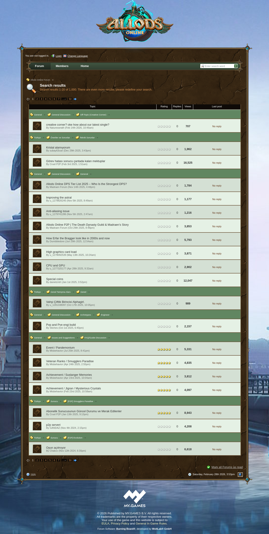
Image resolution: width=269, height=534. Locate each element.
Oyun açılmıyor (56, 447)
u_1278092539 (58, 255)
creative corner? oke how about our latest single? (77, 124)
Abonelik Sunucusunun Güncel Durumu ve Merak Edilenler (84, 411)
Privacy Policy (120, 523)
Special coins (54, 279)
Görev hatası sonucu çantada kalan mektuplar (75, 161)
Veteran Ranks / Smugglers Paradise (70, 361)
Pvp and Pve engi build (61, 324)
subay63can (56, 150)
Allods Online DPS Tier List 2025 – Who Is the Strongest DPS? (86, 184)
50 (70, 99)
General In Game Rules (151, 523)
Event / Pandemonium (60, 347)
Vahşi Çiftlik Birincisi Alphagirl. (65, 302)
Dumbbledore (57, 241)
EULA (105, 523)
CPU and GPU (55, 265)
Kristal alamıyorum (58, 147)
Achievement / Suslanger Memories (69, 374)
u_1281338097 (58, 305)
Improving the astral (58, 197)
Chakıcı (54, 450)
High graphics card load (61, 252)
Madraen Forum (58, 187)
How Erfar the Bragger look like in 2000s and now (78, 238)
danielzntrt (55, 282)
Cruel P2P (55, 164)
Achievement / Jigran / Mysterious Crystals (73, 388)
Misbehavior (56, 350)
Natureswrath (57, 127)
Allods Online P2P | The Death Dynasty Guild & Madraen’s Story (87, 224)
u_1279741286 (58, 214)
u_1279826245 (58, 200)
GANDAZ (55, 427)
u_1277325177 (58, 268)
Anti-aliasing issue (57, 211)
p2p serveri (53, 424)
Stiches (54, 327)
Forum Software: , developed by (135, 528)
